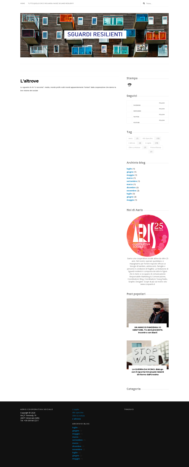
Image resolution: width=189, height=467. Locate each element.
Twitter (146, 115)
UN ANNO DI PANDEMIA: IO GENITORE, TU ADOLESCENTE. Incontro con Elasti (147, 330)
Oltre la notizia (134, 147)
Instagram (146, 109)
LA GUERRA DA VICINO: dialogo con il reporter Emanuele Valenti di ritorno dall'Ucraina (148, 372)
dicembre (131, 187)
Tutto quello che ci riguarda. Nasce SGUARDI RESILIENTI (51, 3)
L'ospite (148, 143)
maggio (130, 175)
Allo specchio (148, 138)
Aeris (130, 138)
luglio (129, 168)
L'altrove (132, 143)
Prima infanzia (155, 147)
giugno (130, 172)
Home (22, 3)
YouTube (146, 120)
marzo (130, 178)
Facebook (146, 103)
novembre (131, 190)
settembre (132, 181)
